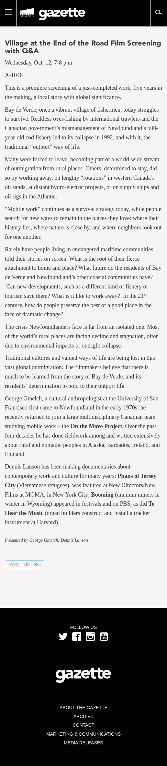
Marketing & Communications (83, 734)
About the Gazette (83, 707)
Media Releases (83, 742)
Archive (83, 716)
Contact (84, 725)
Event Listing (24, 564)
